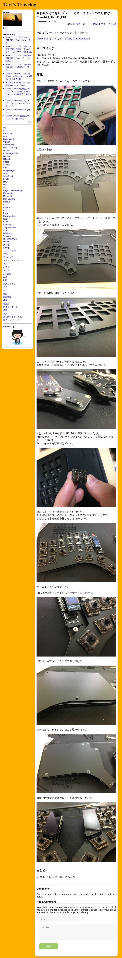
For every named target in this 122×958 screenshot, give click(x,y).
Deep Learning (10, 147)
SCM (5, 222)
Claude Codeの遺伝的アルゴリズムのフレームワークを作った (18, 103)
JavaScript (8, 176)
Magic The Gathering (12, 190)
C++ (5, 136)
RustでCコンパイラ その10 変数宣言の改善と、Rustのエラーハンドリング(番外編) (19, 49)
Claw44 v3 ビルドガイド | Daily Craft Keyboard (63, 38)
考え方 (6, 303)
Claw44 (6, 142)
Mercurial (7, 196)
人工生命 (7, 273)
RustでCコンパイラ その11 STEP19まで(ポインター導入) (18, 40)
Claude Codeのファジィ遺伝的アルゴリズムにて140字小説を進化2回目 (19, 76)
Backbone (7, 133)
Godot (6, 162)
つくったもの (9, 250)
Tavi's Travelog (19, 4)
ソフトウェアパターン (13, 260)
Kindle (6, 179)
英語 (5, 310)
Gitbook (6, 159)
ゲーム (6, 254)
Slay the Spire (9, 227)
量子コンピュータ (11, 320)
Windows (7, 233)
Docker (6, 150)
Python (6, 207)
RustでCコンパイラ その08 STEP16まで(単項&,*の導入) (18, 67)
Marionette (8, 193)
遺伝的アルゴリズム (12, 317)
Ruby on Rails (9, 216)
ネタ (5, 264)
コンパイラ (8, 257)
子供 (5, 287)
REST (6, 210)
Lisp (5, 184)
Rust (5, 219)
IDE (5, 167)
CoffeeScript (8, 145)
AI (4, 130)
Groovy (6, 164)
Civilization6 (8, 139)
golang (6, 244)
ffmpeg (6, 241)
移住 (5, 300)
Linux (5, 182)
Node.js (6, 202)
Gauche (6, 156)
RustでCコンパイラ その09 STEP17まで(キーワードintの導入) (18, 58)
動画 (5, 280)
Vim (5, 230)
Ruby (5, 213)
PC (4, 204)
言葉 (5, 313)
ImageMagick (9, 170)
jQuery (6, 247)
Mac (5, 187)
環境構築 (7, 297)
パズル (6, 267)
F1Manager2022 (10, 153)
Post (48, 946)
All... (30, 122)
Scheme (7, 224)
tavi (5, 28)
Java (5, 173)
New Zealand (9, 199)
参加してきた (9, 283)
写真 (5, 277)
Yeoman (7, 236)
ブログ (6, 270)
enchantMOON (10, 239)
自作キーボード (10, 307)
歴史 (5, 293)
